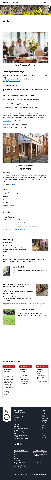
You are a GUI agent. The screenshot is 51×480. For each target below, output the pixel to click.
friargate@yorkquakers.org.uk (11, 81)
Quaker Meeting (10, 2)
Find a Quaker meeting (39, 459)
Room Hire (12, 184)
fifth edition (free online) (20, 466)
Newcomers (45, 418)
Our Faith (16, 453)
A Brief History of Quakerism (18, 459)
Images (36, 474)
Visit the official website (40, 461)
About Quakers (44, 415)
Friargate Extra (7, 121)
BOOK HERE (25, 169)
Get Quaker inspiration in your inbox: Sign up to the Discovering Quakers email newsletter (40, 455)
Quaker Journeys (18, 455)
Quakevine (6, 127)
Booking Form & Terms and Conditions (14, 229)
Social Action (43, 424)
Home (43, 413)
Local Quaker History (43, 429)
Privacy (31, 474)
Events (43, 435)
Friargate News (7, 124)
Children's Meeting (44, 421)
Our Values (17, 457)
